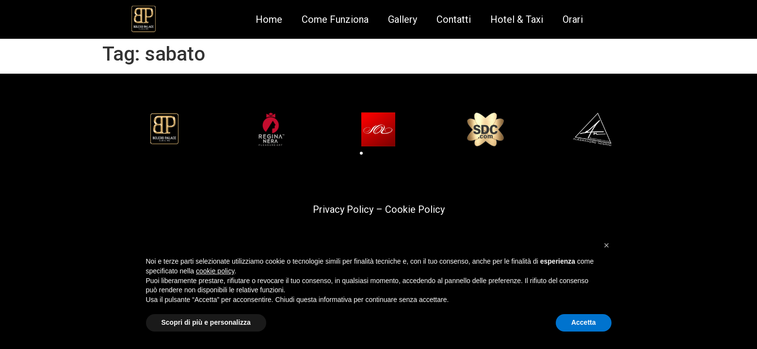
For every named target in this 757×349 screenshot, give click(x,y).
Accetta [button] (583, 322)
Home (269, 19)
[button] (361, 153)
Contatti (453, 19)
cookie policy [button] (215, 271)
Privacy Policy (343, 209)
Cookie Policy (415, 209)
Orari (573, 19)
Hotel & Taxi (516, 19)
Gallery (402, 19)
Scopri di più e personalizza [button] (206, 322)
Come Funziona (335, 19)
